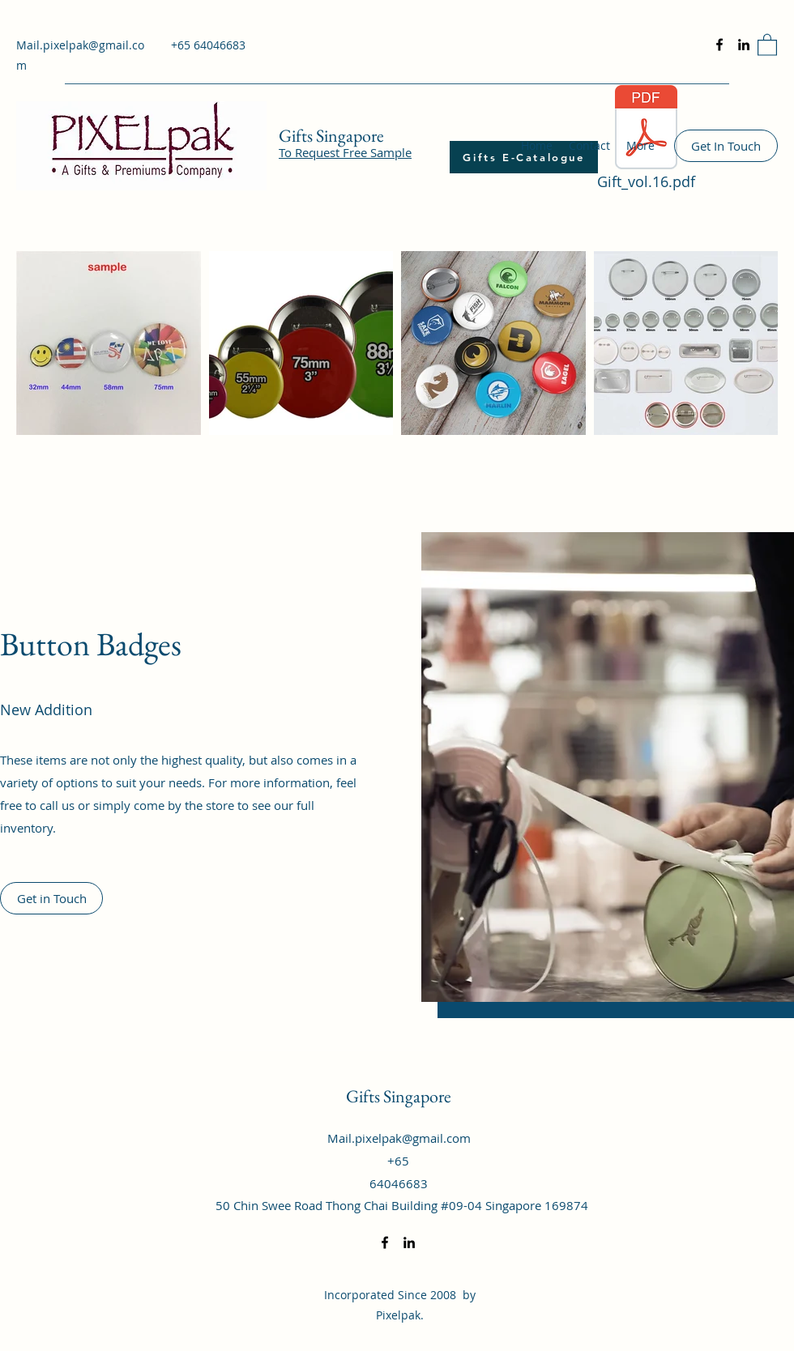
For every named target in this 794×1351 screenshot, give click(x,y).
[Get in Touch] (51, 898)
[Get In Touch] (726, 146)
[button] (767, 44)
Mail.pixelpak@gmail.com (399, 1138)
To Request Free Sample (345, 152)
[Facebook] (719, 44)
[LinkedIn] (744, 44)
